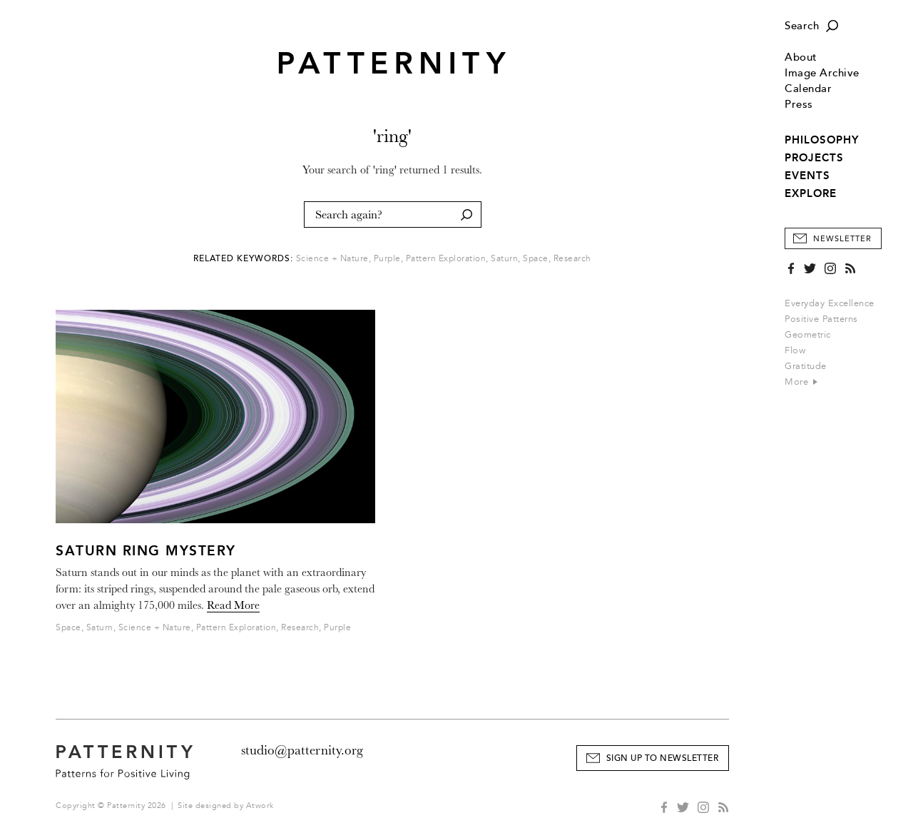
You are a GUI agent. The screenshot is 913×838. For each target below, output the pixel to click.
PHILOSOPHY (822, 139)
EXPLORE (811, 193)
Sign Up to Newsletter (662, 758)
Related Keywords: (243, 258)
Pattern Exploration (446, 258)
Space (536, 258)
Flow (795, 350)
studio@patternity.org (302, 750)
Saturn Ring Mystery (146, 550)
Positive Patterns (821, 319)
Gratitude (806, 366)
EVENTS (807, 175)
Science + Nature (332, 258)
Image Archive (822, 73)
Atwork (260, 805)
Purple (387, 258)
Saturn (504, 258)
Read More (233, 605)
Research (572, 258)
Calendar (808, 89)
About (801, 57)
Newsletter (842, 238)
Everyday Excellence (829, 303)
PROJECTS (814, 157)
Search (802, 26)
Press (799, 105)
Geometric (808, 334)
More (801, 382)
